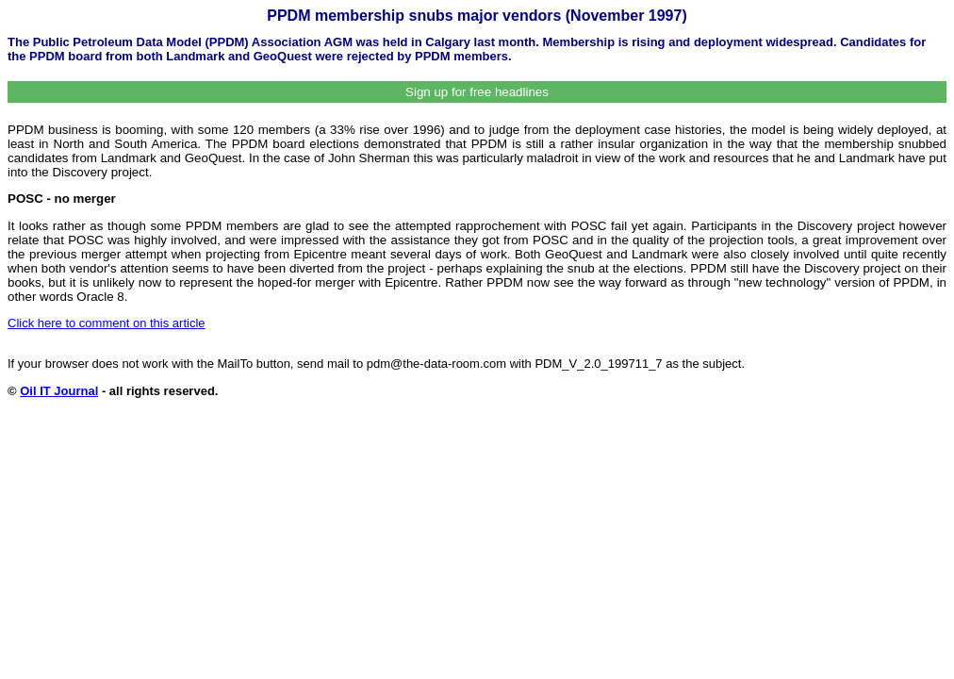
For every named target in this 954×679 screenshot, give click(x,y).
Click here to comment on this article (107, 323)
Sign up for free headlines (477, 92)
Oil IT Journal (59, 391)
